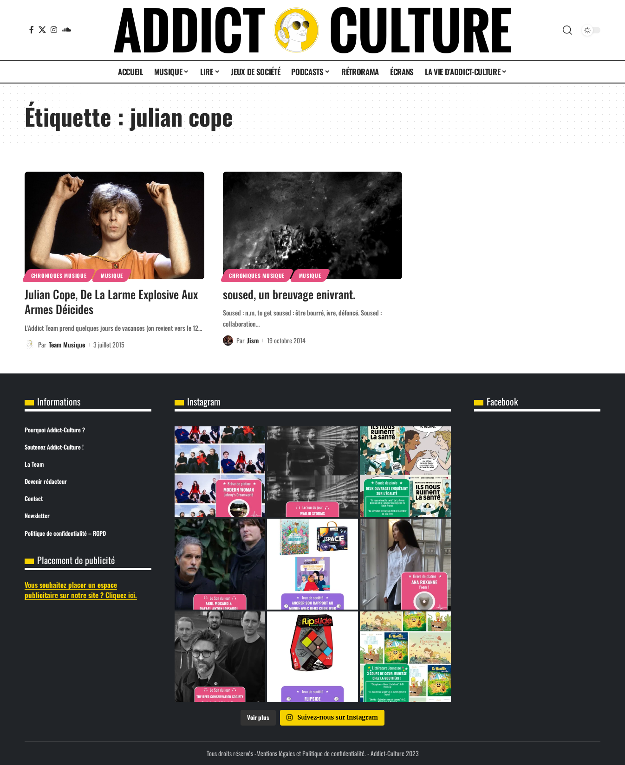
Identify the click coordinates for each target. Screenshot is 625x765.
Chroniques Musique (59, 275)
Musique (112, 275)
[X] (42, 29)
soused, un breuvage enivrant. (289, 293)
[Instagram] (53, 29)
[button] (567, 30)
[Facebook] (31, 29)
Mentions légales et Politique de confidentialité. (311, 753)
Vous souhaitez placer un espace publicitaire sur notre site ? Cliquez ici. (81, 589)
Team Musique (67, 344)
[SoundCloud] (66, 29)
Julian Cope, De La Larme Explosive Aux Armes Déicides (111, 301)
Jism (253, 340)
